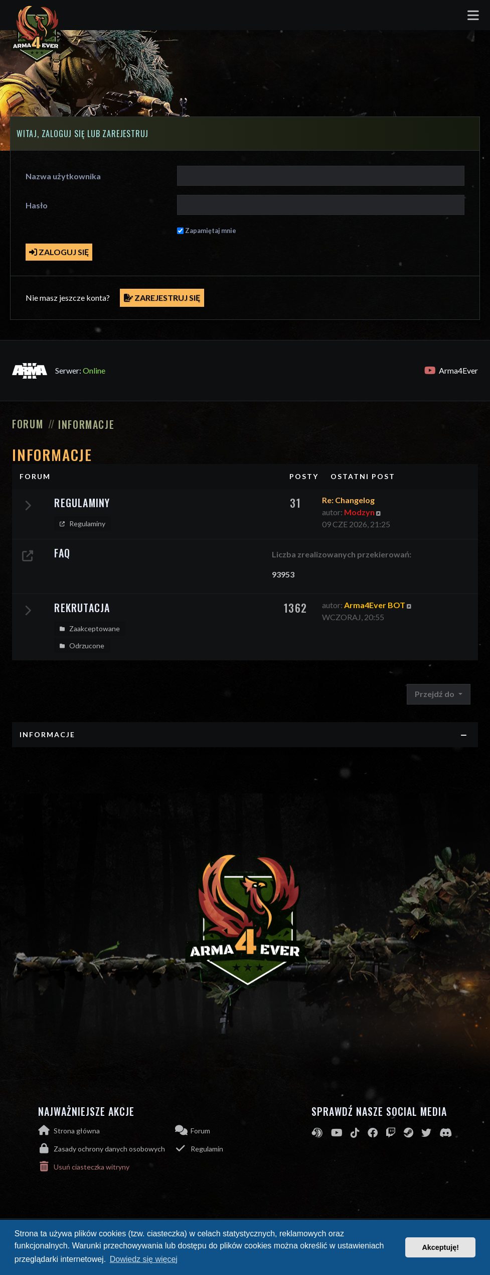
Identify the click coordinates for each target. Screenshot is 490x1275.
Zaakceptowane (89, 629)
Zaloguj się (59, 252)
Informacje (52, 454)
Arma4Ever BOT (374, 605)
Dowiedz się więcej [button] (144, 1259)
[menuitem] (106, 1148)
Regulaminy (82, 502)
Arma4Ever (451, 371)
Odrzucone (81, 646)
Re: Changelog (348, 500)
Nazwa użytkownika (63, 176)
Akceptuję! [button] (440, 1247)
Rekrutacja (82, 607)
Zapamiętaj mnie (210, 230)
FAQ (62, 552)
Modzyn (359, 512)
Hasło (37, 205)
